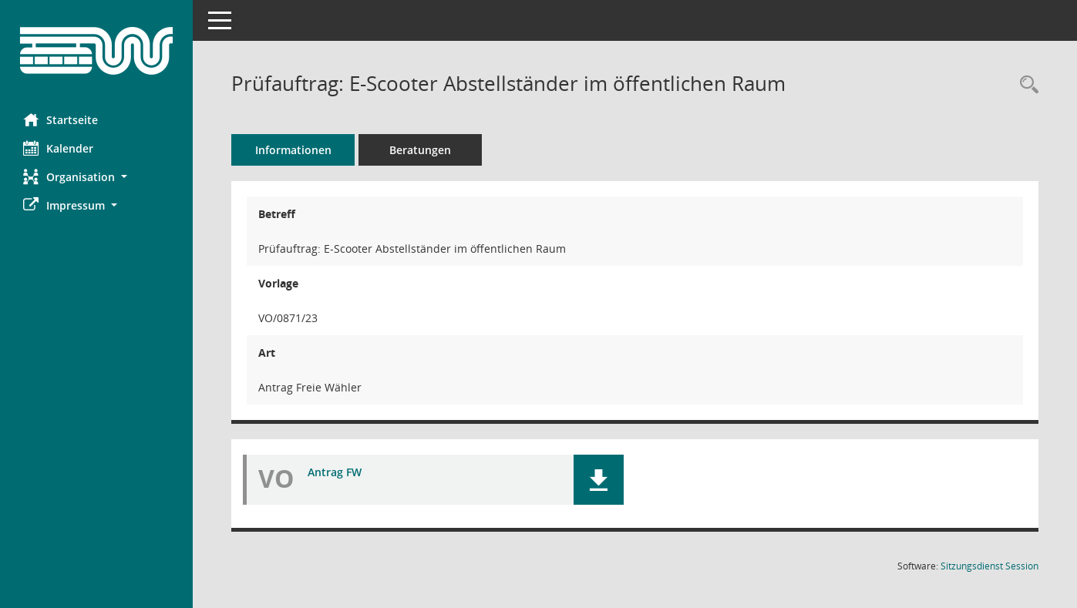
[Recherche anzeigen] (1025, 85)
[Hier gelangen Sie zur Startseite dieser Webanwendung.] (96, 51)
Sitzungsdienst (989, 566)
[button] (96, 177)
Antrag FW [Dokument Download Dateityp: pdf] (335, 472)
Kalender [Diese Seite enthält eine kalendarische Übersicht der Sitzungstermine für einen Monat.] (58, 148)
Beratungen (420, 150)
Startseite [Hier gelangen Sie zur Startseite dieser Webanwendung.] (60, 119)
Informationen (293, 150)
